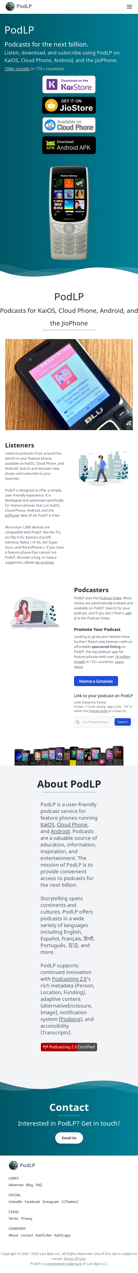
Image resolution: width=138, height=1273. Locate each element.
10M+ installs (17, 69)
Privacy (26, 1218)
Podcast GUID (99, 711)
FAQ (39, 1185)
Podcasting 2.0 (69, 978)
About (13, 1235)
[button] (69, 84)
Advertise (16, 1185)
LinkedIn (15, 1201)
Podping (70, 1019)
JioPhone (12, 515)
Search (123, 722)
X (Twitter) (70, 1201)
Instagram (51, 1201)
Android (60, 831)
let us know (45, 562)
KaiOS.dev (44, 1235)
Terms (13, 1218)
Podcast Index (110, 598)
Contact (27, 1235)
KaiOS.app (62, 1235)
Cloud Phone (72, 824)
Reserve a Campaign (96, 681)
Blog (29, 1185)
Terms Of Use (74, 1258)
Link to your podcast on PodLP (103, 695)
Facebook (32, 1201)
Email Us (69, 1138)
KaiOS (47, 824)
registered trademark (64, 1263)
